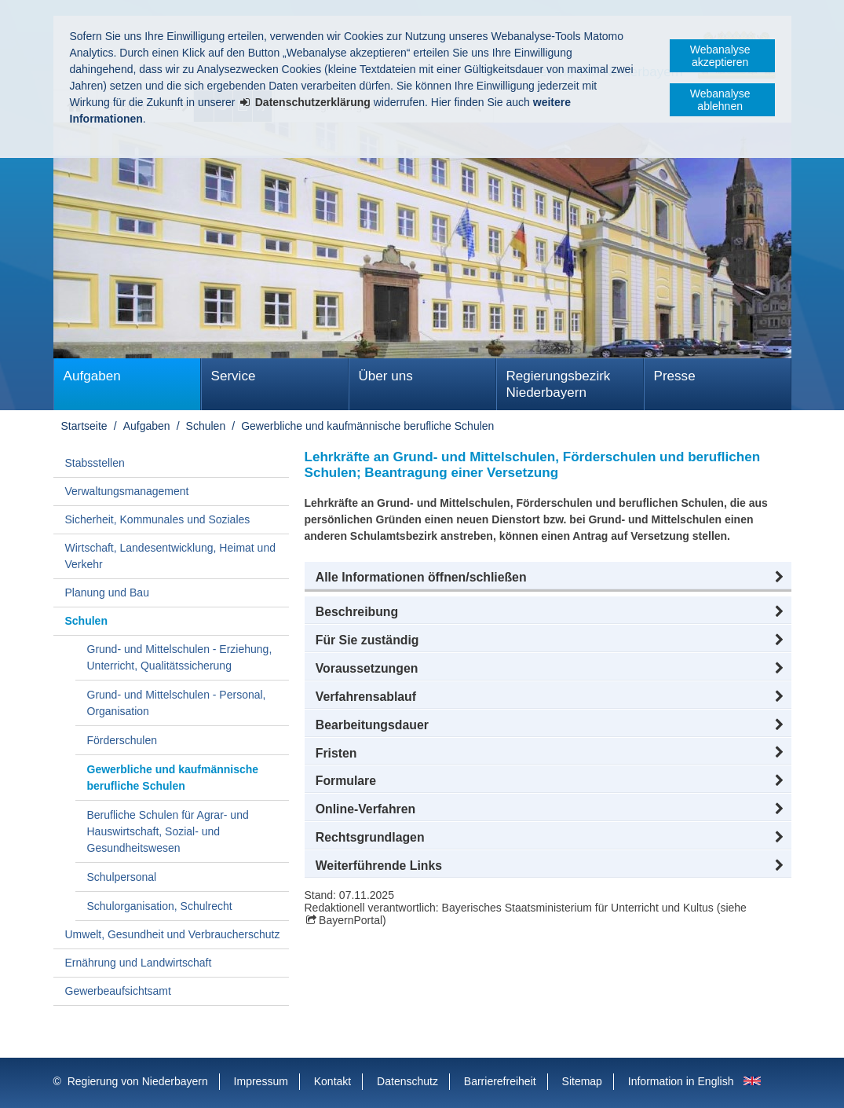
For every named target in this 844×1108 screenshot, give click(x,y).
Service (233, 376)
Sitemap (582, 1081)
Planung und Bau (107, 592)
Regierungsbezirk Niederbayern (558, 384)
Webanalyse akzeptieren (720, 55)
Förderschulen (122, 740)
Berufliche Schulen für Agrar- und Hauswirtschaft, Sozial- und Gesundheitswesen (168, 831)
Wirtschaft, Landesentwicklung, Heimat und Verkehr (170, 556)
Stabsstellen (95, 463)
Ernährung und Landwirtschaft (138, 962)
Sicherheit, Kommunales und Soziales (157, 519)
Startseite (84, 426)
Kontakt (332, 1081)
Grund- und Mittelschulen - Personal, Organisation (176, 702)
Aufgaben (92, 376)
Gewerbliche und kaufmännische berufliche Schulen (367, 426)
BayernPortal (350, 920)
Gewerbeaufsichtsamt (118, 991)
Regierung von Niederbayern (138, 1081)
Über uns (386, 376)
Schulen (206, 426)
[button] (548, 577)
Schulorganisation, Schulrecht (159, 906)
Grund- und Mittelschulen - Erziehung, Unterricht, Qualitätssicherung (179, 657)
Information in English (681, 1081)
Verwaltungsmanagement (127, 491)
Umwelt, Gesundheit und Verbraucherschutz (172, 934)
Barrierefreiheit (500, 1081)
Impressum (261, 1081)
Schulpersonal (122, 877)
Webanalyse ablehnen (720, 99)
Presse (675, 376)
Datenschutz (407, 1081)
